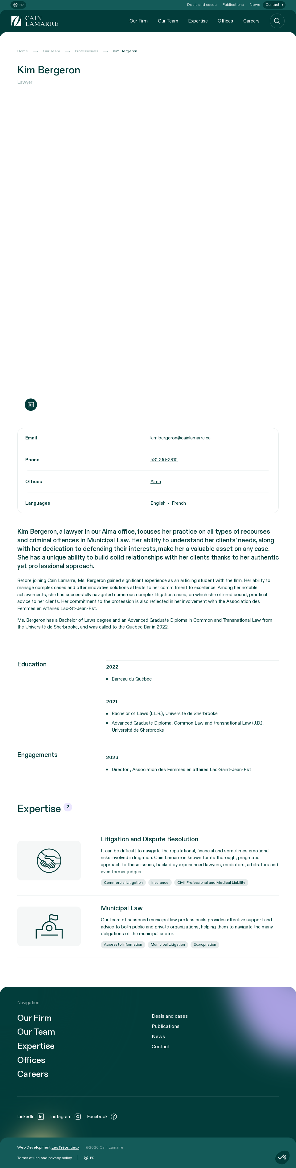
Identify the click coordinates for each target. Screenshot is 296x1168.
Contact (272, 4)
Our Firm (139, 21)
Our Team (168, 21)
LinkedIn (30, 1116)
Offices (225, 21)
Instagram (65, 1116)
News (255, 4)
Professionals (86, 51)
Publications (233, 4)
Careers (251, 21)
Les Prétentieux (65, 1147)
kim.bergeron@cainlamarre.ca (180, 438)
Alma (155, 482)
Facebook (102, 1116)
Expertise (198, 21)
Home (22, 51)
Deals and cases (201, 4)
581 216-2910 (164, 460)
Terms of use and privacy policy (44, 1157)
